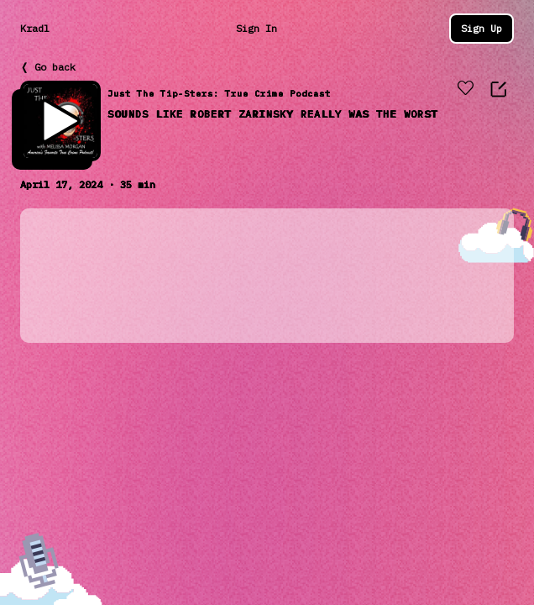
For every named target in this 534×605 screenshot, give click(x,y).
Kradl (35, 28)
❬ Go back (48, 66)
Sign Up (481, 28)
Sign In (256, 28)
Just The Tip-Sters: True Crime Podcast (219, 93)
